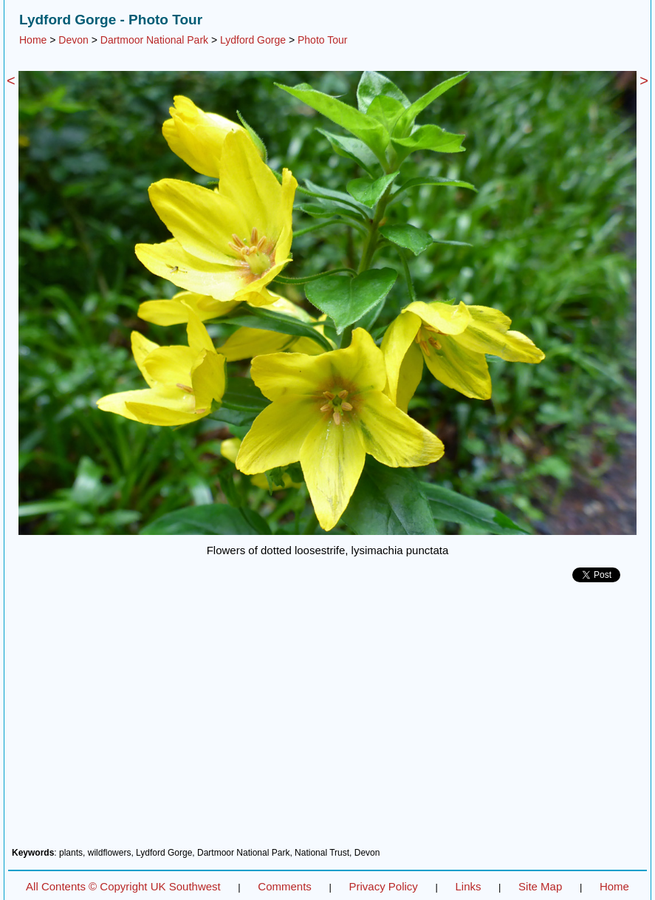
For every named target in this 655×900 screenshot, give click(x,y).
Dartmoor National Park (154, 40)
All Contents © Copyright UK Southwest (123, 886)
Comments (285, 886)
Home (33, 40)
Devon (73, 40)
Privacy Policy (383, 886)
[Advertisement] (327, 720)
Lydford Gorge (253, 40)
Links (468, 886)
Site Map (540, 886)
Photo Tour (322, 40)
